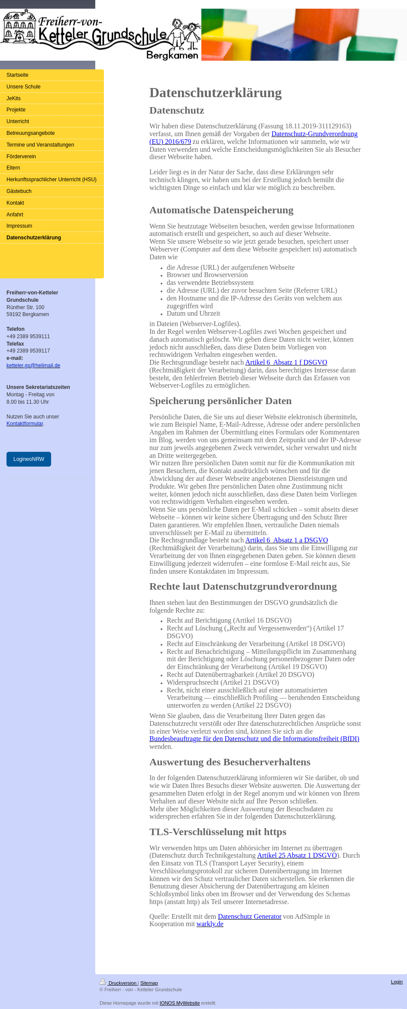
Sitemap (149, 983)
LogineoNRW (28, 459)
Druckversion (119, 983)
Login (397, 981)
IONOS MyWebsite (180, 1003)
